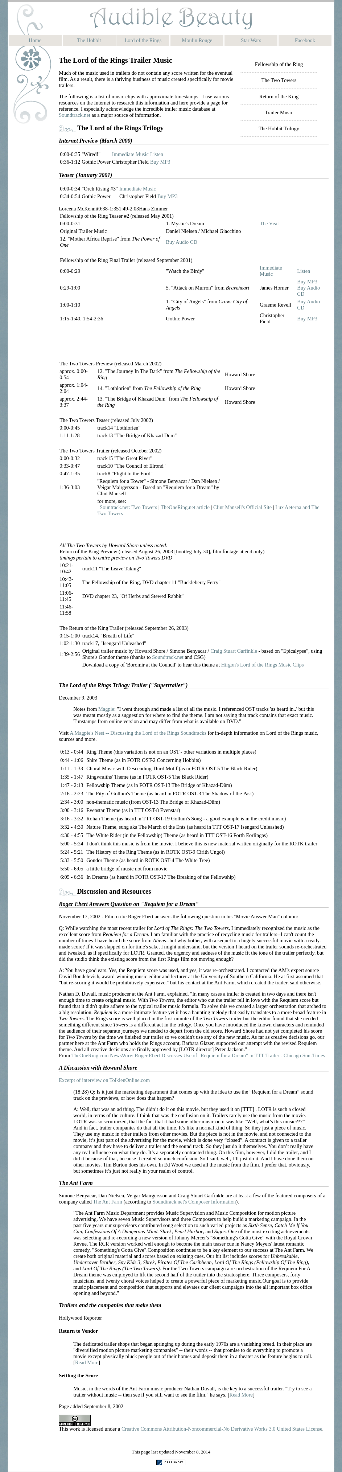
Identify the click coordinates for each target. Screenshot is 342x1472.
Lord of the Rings (142, 40)
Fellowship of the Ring (279, 64)
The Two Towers (279, 80)
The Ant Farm (107, 1202)
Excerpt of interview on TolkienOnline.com (104, 1080)
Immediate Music (130, 154)
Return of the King (278, 96)
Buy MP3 (160, 162)
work (74, 1429)
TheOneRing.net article (185, 507)
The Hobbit (89, 40)
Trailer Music (279, 112)
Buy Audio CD (181, 242)
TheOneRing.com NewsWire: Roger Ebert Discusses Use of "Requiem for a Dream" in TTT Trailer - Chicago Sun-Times (198, 1055)
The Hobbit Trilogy (279, 128)
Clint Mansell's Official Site (242, 507)
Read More (86, 1362)
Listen (156, 154)
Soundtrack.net (74, 115)
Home (35, 40)
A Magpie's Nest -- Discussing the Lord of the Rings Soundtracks (138, 733)
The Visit (269, 223)
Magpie (106, 709)
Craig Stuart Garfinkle (233, 651)
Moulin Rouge (197, 40)
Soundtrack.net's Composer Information (194, 1202)
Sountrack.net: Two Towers (128, 507)
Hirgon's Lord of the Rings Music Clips (262, 665)
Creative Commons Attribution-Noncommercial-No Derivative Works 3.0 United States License (221, 1429)
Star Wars (251, 40)
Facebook (305, 40)
